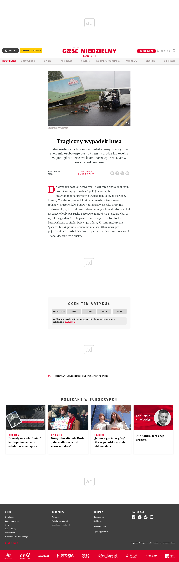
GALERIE (85, 61)
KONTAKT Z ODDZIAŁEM (108, 61)
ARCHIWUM (66, 61)
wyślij (127, 172)
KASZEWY (58, 376)
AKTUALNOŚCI (28, 61)
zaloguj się (163, 51)
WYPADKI (66, 376)
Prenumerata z (31, 50)
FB (117, 172)
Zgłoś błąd (11, 543)
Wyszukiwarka (174, 50)
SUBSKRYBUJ (146, 51)
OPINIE (47, 61)
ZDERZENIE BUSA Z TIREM (81, 376)
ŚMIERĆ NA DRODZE (100, 376)
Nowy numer (9, 61)
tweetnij (122, 172)
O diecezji (169, 61)
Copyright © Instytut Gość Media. (143, 543)
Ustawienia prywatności (61, 525)
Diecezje (150, 61)
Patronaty (131, 61)
